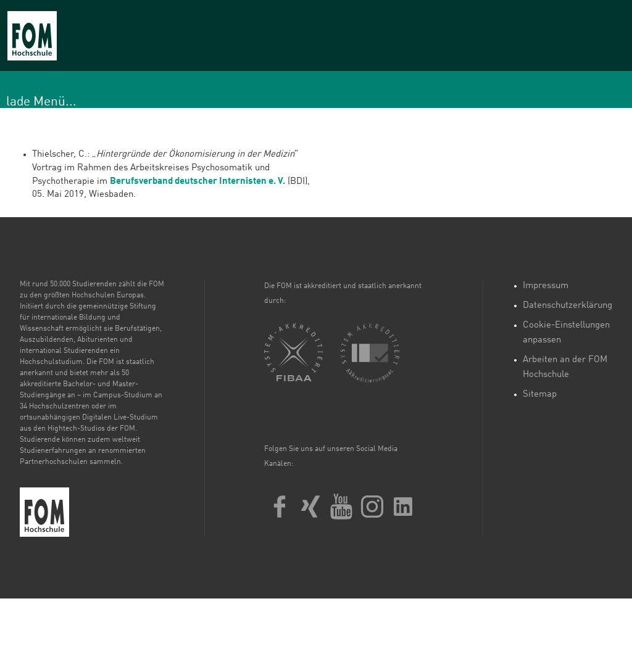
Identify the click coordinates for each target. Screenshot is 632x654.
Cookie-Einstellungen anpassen (566, 333)
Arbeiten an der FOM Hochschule (565, 367)
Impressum (545, 286)
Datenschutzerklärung (567, 305)
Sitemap (540, 394)
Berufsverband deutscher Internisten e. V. (197, 181)
